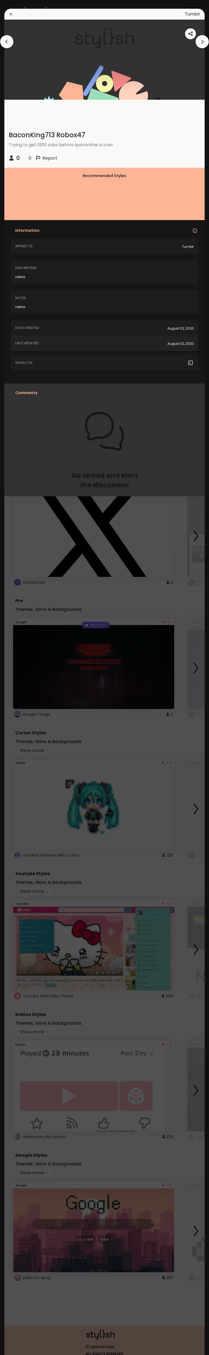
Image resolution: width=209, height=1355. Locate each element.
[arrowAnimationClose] (7, 41)
